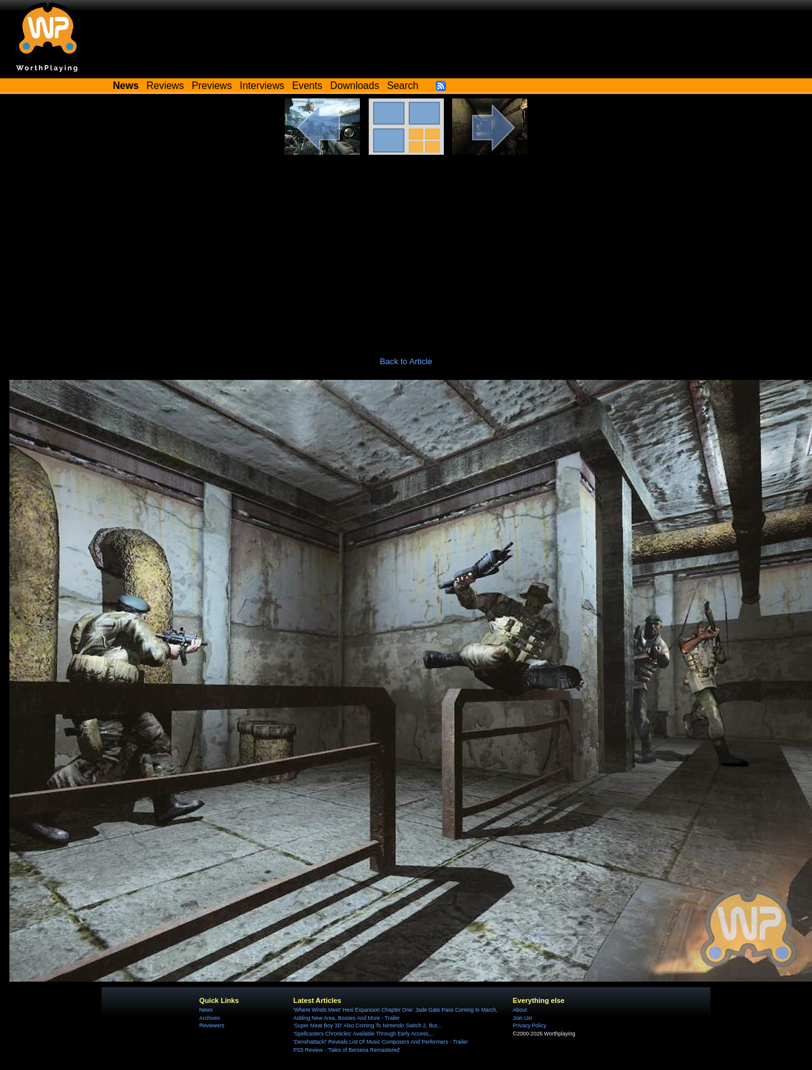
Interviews (262, 85)
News (206, 1010)
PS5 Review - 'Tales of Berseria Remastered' (347, 1050)
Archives (209, 1018)
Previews (212, 85)
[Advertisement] (406, 249)
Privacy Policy (529, 1025)
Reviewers (211, 1025)
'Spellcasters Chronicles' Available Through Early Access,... (364, 1034)
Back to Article (406, 361)
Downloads (354, 85)
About (520, 1010)
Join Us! (522, 1018)
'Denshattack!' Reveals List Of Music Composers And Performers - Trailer (380, 1042)
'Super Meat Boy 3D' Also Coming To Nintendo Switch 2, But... (367, 1025)
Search (402, 85)
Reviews (165, 85)
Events (307, 85)
